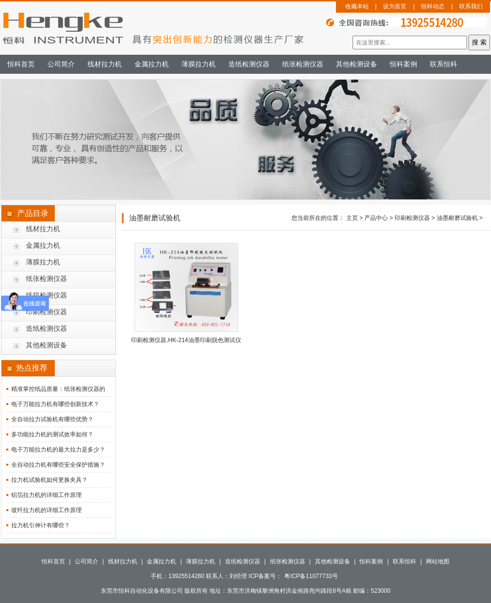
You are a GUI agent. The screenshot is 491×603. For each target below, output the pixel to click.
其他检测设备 (356, 64)
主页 (352, 218)
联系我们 (471, 6)
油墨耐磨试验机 (457, 218)
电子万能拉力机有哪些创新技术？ (55, 404)
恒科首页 (21, 64)
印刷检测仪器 (46, 312)
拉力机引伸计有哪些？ (40, 525)
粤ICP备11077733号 (310, 576)
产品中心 (376, 218)
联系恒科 (443, 64)
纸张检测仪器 (302, 64)
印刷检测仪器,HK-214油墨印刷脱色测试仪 (186, 340)
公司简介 (61, 64)
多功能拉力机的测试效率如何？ (52, 434)
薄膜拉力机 (198, 64)
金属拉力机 (151, 64)
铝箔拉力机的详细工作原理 (46, 495)
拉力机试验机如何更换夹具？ (49, 479)
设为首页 (394, 6)
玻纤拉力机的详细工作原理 (46, 510)
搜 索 (479, 42)
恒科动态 (433, 6)
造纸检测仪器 (248, 64)
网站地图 (437, 561)
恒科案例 (403, 64)
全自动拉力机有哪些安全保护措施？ (58, 464)
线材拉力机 (105, 64)
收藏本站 (357, 6)
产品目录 (32, 213)
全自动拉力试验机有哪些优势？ (52, 419)
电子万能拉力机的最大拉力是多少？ (58, 449)
